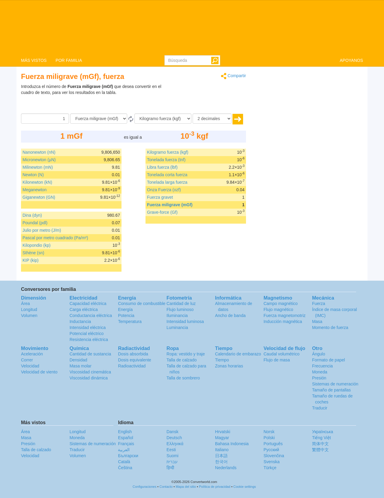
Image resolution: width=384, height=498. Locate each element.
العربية (124, 449)
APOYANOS (351, 60)
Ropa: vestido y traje (185, 354)
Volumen (29, 315)
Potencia (126, 315)
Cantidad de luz (181, 303)
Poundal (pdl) (34, 222)
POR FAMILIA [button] (69, 60)
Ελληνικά (174, 443)
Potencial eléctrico (87, 333)
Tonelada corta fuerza (167, 174)
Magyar (222, 437)
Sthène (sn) (33, 252)
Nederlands (226, 467)
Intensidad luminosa (185, 321)
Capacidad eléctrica (88, 303)
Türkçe (269, 467)
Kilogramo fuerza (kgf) (167, 152)
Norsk (268, 431)
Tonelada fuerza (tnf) (166, 159)
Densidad (78, 360)
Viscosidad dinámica (89, 378)
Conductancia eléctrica (91, 315)
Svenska (271, 461)
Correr (27, 360)
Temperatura (130, 321)
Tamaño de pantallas (331, 390)
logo (192, 27)
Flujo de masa (276, 360)
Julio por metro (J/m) (41, 230)
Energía (125, 309)
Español (125, 437)
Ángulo (318, 354)
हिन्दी (170, 467)
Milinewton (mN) (37, 167)
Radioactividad (132, 366)
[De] (98, 118)
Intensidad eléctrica (88, 327)
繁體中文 (320, 449)
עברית (172, 461)
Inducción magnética (282, 321)
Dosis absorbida (133, 354)
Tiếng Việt (321, 437)
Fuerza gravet (160, 197)
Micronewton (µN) (39, 159)
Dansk (172, 431)
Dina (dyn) (32, 215)
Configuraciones (145, 486)
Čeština (125, 467)
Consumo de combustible (141, 303)
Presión (319, 378)
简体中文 (320, 443)
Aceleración (32, 354)
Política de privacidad (214, 486)
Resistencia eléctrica (89, 339)
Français (126, 443)
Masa (317, 321)
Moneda (319, 372)
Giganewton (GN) (38, 197)
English (125, 431)
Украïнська (322, 431)
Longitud (29, 309)
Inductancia (80, 321)
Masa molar (81, 366)
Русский (271, 449)
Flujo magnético (278, 309)
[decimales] (212, 118)
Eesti (171, 449)
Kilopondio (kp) (36, 245)
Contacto (165, 486)
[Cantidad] (45, 118)
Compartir (233, 76)
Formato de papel (328, 360)
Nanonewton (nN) (39, 152)
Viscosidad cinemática (90, 372)
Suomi (172, 455)
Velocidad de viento (39, 372)
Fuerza (318, 303)
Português (273, 443)
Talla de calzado (181, 360)
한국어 (221, 461)
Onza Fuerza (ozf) (164, 189)
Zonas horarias (229, 366)
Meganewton (34, 189)
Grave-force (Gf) (162, 212)
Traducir (319, 408)
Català (124, 461)
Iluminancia (177, 315)
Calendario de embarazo (238, 354)
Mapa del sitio (186, 486)
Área (25, 303)
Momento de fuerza (330, 327)
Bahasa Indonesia (232, 443)
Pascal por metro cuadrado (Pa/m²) (55, 237)
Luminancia (177, 327)
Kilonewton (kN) (37, 182)
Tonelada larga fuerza (167, 182)
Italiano (222, 449)
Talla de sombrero (183, 378)
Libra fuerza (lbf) (162, 167)
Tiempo (222, 360)
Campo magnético (280, 303)
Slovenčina (273, 455)
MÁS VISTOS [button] (33, 60)
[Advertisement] (208, 98)
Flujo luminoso (180, 309)
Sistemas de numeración (335, 384)
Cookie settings (244, 486)
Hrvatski (222, 431)
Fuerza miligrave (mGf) (170, 204)
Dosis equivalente (134, 360)
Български (128, 455)
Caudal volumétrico (281, 354)
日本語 (221, 455)
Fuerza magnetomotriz (284, 315)
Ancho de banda (230, 315)
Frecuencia (322, 366)
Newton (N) (33, 174)
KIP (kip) (30, 260)
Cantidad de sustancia (90, 354)
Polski (268, 437)
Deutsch (174, 437)
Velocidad (30, 366)
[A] (162, 118)
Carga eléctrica (84, 309)
